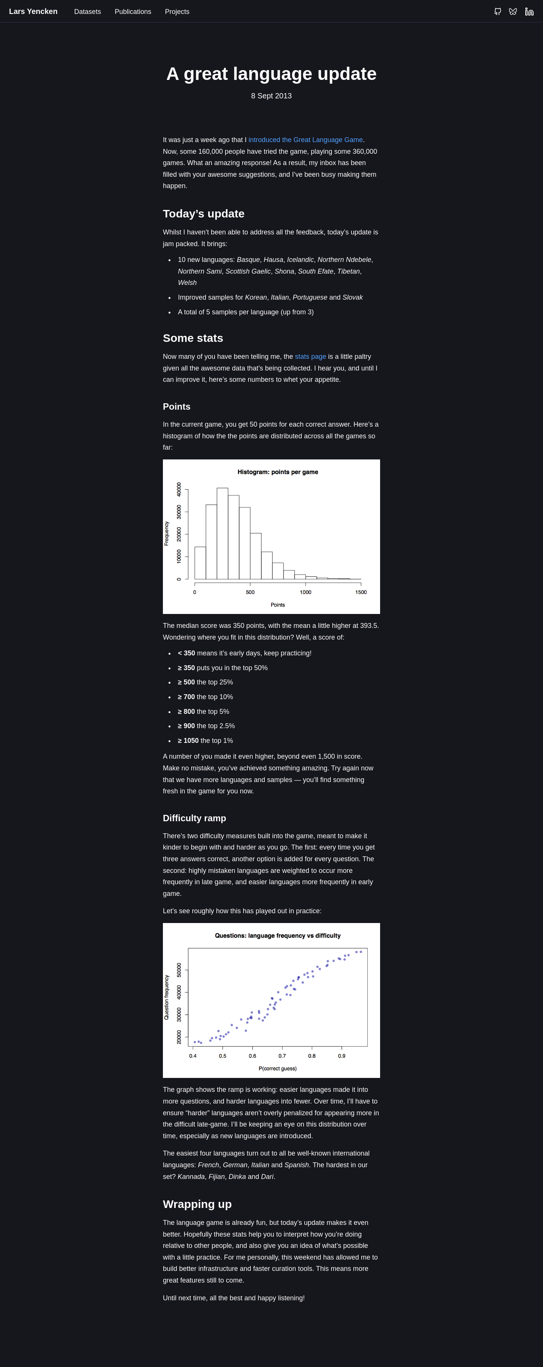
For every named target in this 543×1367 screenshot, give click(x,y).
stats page (310, 356)
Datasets (87, 11)
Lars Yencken (33, 11)
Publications (133, 11)
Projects (177, 11)
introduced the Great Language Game (305, 140)
